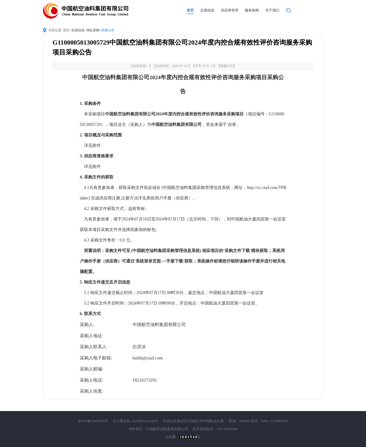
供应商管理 (229, 10)
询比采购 (92, 30)
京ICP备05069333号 (93, 421)
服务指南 (252, 10)
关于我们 (272, 10)
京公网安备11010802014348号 (135, 421)
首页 (190, 10)
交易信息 (207, 10)
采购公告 (107, 30)
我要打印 (226, 66)
